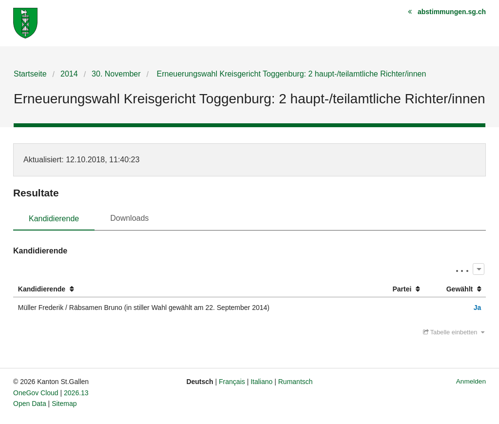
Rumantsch (295, 381)
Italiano (261, 381)
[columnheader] (193, 289)
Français (232, 381)
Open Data (29, 403)
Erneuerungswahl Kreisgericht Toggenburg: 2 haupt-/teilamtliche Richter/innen (290, 74)
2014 (69, 74)
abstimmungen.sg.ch (452, 12)
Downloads (129, 218)
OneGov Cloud (35, 393)
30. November (116, 74)
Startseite (30, 74)
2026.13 (76, 393)
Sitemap (64, 403)
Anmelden (471, 381)
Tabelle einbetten (453, 332)
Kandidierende (54, 218)
